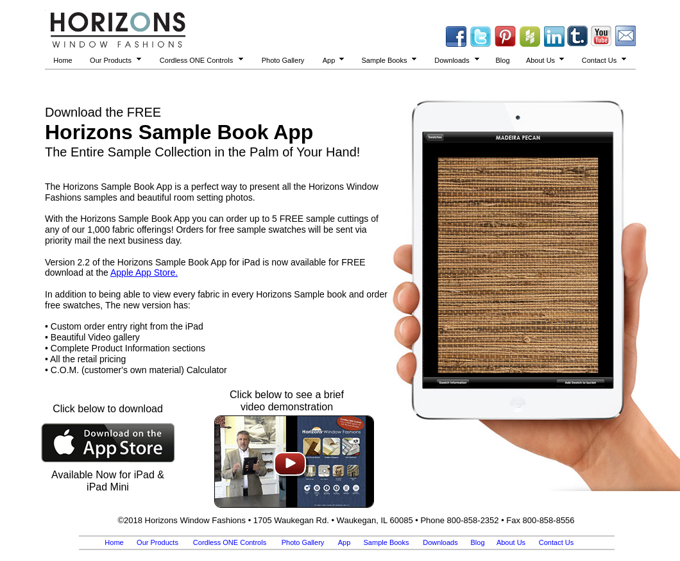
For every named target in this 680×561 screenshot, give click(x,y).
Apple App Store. (144, 272)
